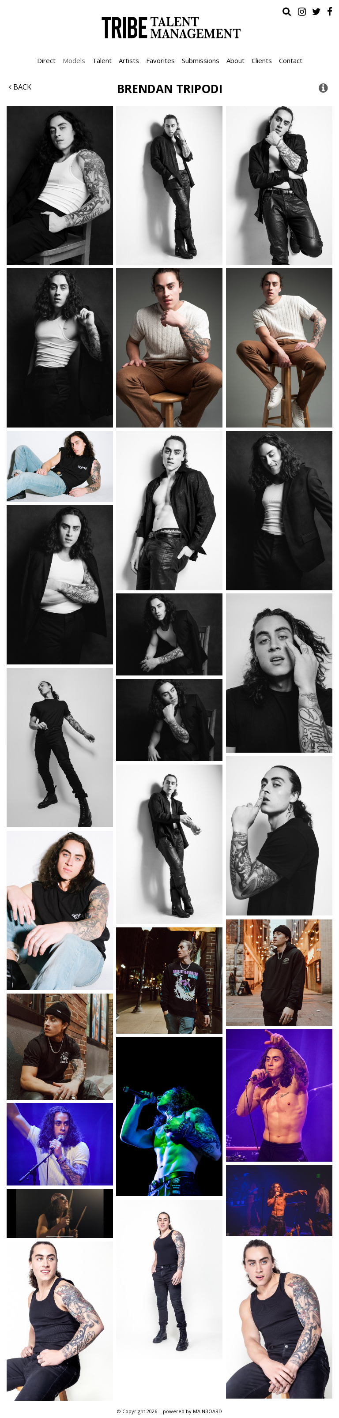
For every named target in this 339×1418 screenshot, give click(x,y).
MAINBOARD (207, 1411)
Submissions (200, 60)
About (235, 60)
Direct (46, 60)
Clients (262, 60)
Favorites (160, 60)
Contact (290, 60)
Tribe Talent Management (169, 27)
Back (20, 87)
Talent (102, 60)
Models (74, 60)
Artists (129, 60)
